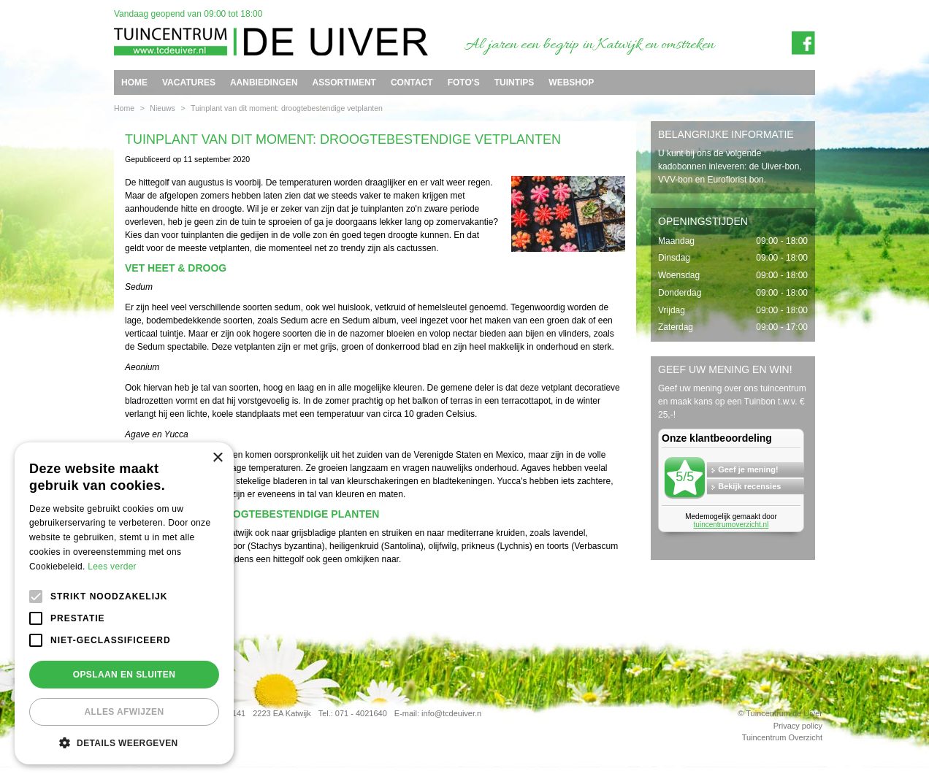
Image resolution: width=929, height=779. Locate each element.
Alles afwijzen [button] (124, 712)
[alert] (124, 603)
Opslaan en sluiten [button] (124, 674)
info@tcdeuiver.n (451, 713)
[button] (124, 742)
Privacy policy (797, 725)
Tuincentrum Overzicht (782, 737)
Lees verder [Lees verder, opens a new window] (112, 566)
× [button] (217, 458)
